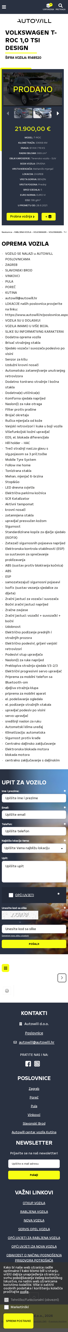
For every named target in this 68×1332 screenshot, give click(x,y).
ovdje (24, 1292)
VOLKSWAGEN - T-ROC (5, 968)
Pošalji (34, 1175)
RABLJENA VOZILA (22, 232)
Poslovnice (34, 1033)
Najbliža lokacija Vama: (15, 841)
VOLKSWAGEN (39, 232)
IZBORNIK (5, 7)
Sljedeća (62, 978)
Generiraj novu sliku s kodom (15, 935)
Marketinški (20, 1307)
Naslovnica (7, 232)
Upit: (5, 858)
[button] (58, 113)
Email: (5, 807)
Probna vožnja (22, 216)
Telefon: (7, 824)
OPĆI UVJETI (24, 895)
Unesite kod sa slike (14, 908)
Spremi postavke (18, 1321)
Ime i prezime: (10, 791)
